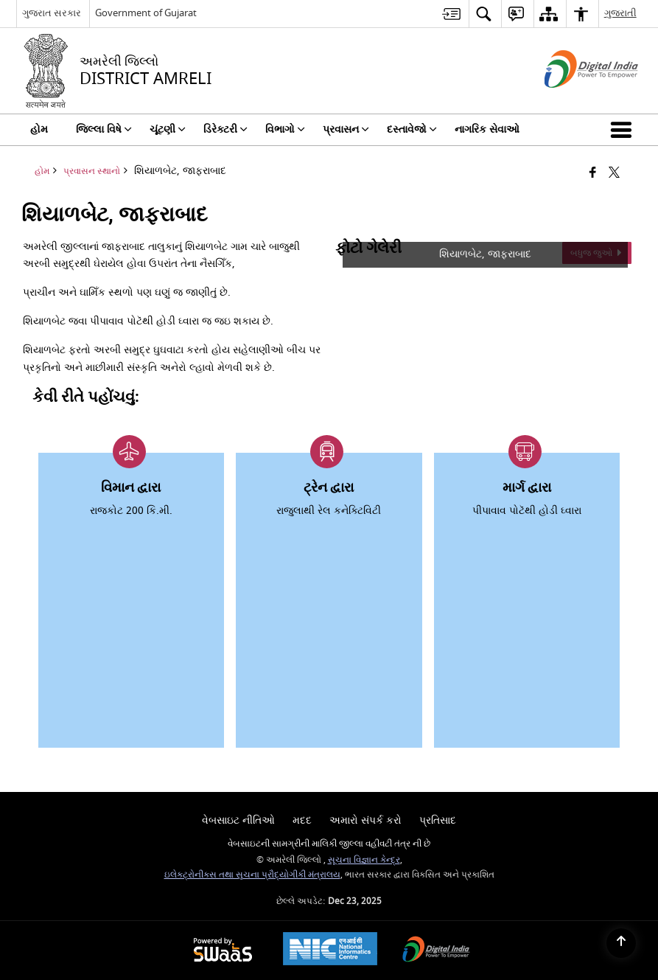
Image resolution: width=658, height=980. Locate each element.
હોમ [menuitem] (39, 129)
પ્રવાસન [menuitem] (346, 129)
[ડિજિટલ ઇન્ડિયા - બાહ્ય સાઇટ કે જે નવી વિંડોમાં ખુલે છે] (573, 100)
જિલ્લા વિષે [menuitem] (104, 129)
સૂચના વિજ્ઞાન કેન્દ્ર (364, 860)
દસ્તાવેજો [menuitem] (412, 129)
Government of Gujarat (146, 13)
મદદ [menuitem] (302, 820)
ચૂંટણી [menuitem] (168, 129)
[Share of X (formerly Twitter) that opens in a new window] (614, 173)
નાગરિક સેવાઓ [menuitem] (487, 129)
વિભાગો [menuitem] (285, 129)
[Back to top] (621, 943)
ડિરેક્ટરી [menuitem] (225, 129)
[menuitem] (451, 13)
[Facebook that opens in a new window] (593, 173)
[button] (624, 129)
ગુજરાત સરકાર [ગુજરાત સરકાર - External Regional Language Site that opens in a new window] (51, 13)
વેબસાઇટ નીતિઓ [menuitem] (238, 820)
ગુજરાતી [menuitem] (620, 13)
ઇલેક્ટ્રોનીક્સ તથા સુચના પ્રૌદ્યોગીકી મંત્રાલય (252, 875)
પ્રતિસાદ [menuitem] (437, 820)
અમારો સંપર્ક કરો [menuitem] (365, 820)
